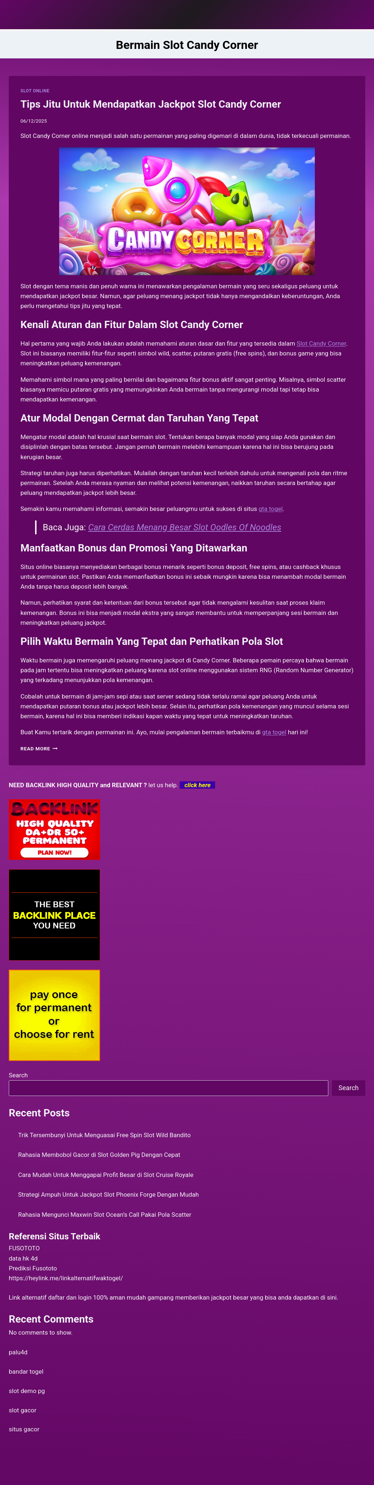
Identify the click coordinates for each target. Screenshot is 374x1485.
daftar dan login (70, 1297)
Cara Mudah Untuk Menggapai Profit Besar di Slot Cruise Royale (106, 1174)
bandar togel (26, 1371)
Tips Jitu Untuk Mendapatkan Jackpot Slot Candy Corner (150, 104)
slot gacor (23, 1410)
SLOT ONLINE (34, 90)
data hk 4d (23, 1258)
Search (18, 1075)
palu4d (18, 1352)
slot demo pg (27, 1390)
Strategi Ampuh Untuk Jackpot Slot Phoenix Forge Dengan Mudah (108, 1194)
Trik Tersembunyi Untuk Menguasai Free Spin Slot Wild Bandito (104, 1135)
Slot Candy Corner (321, 343)
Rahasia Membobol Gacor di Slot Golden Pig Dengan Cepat (99, 1154)
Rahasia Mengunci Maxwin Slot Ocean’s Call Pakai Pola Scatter (104, 1214)
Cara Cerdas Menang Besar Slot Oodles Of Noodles (184, 527)
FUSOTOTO (24, 1248)
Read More (39, 748)
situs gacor (24, 1429)
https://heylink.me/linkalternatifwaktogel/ (66, 1278)
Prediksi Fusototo (33, 1268)
